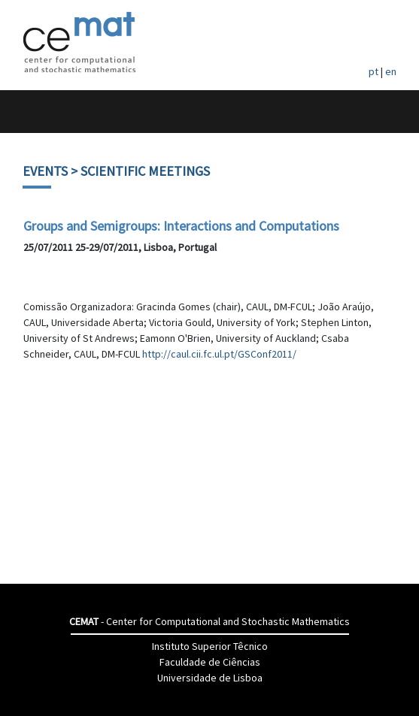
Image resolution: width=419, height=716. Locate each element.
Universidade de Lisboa (210, 677)
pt (373, 71)
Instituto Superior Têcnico (210, 646)
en (390, 71)
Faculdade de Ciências (209, 662)
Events (45, 171)
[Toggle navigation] (27, 111)
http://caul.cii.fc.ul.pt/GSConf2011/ (219, 354)
